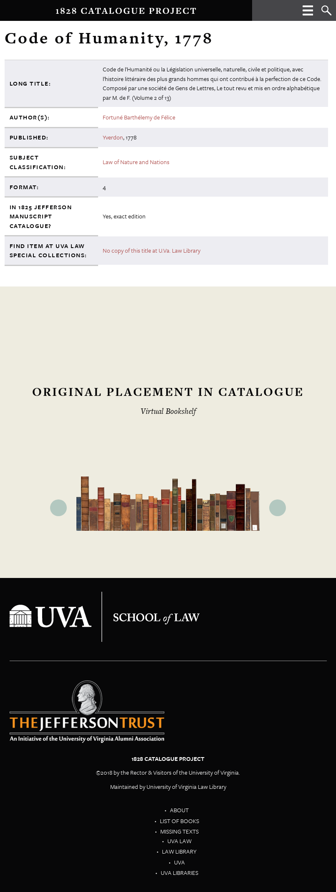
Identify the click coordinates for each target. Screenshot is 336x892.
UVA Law (179, 840)
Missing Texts (179, 831)
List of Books (179, 820)
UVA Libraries (179, 872)
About (179, 810)
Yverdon (113, 137)
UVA (179, 862)
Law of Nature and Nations (136, 161)
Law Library (179, 851)
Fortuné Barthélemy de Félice (139, 117)
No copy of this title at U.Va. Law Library (151, 250)
